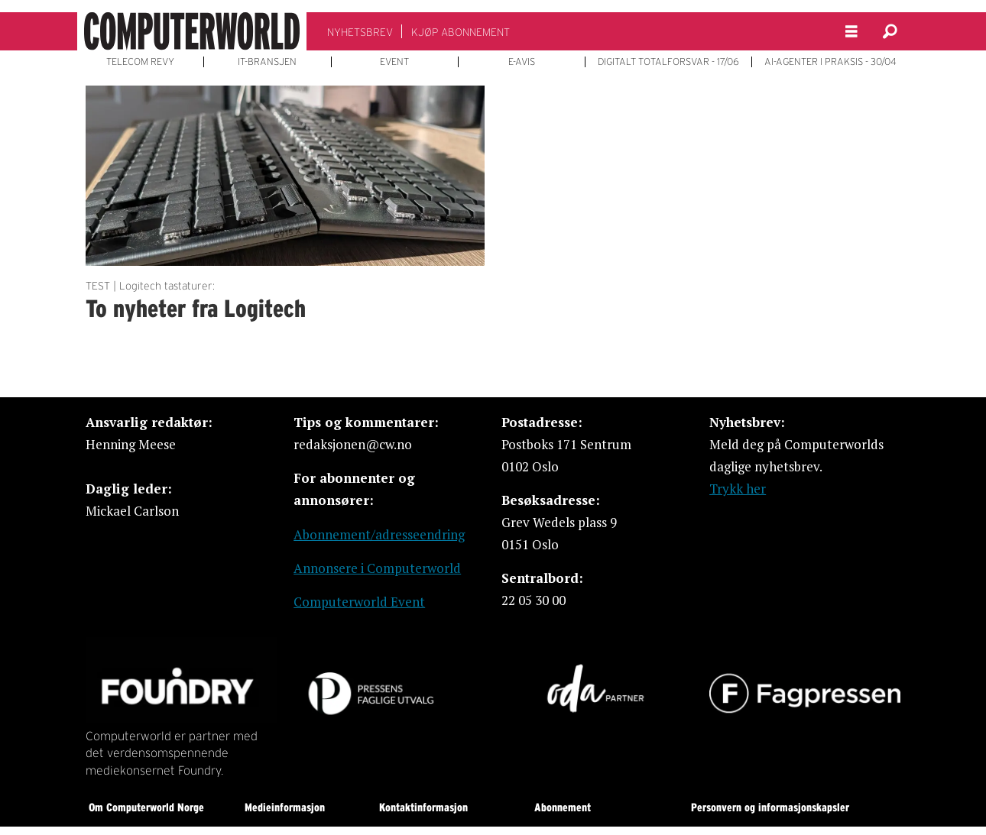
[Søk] (890, 31)
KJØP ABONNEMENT (460, 32)
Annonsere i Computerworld (377, 568)
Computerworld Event (359, 601)
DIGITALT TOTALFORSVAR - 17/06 (668, 62)
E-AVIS (521, 62)
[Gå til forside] (192, 31)
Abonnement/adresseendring (379, 534)
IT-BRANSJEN (267, 62)
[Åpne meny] (851, 32)
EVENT (394, 62)
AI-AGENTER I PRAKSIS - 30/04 (830, 62)
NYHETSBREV (360, 32)
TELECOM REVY (140, 62)
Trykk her (737, 488)
